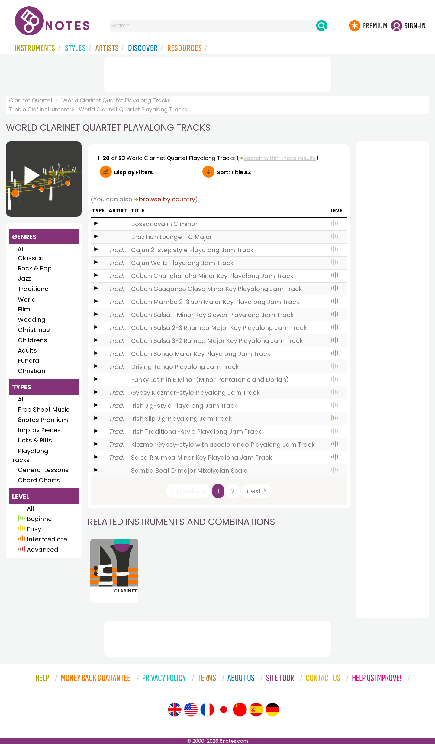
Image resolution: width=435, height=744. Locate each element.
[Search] (321, 25)
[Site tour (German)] (272, 709)
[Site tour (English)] (174, 709)
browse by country (167, 199)
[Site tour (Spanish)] (256, 709)
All (21, 249)
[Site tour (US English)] (190, 709)
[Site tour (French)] (207, 709)
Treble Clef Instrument (39, 109)
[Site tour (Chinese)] (239, 709)
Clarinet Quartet (31, 100)
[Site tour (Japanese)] (223, 709)
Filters (133, 172)
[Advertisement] (217, 73)
